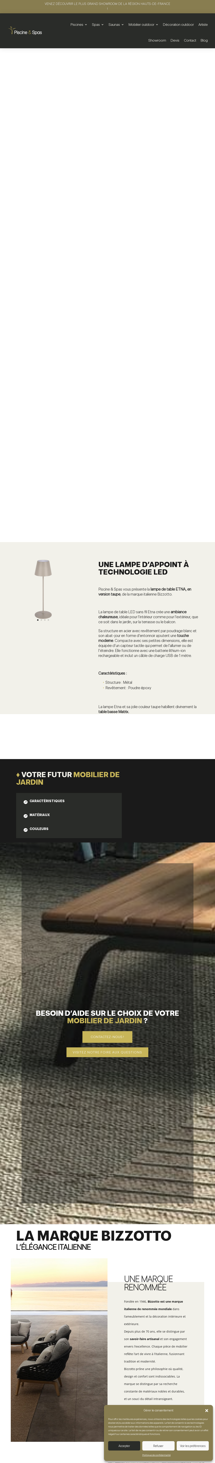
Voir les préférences (192, 1446)
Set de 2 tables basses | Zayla (42, 1406)
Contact (190, 40)
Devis (175, 40)
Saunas (114, 24)
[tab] (43, 478)
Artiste (203, 24)
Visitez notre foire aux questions (107, 729)
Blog (204, 40)
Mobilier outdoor (141, 24)
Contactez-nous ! (107, 714)
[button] (207, 1410)
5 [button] (205, 1390)
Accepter (124, 1446)
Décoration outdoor (178, 24)
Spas (96, 24)
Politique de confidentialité (156, 1455)
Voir (42, 1424)
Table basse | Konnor (107, 1400)
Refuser (158, 1446)
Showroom (157, 40)
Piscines (77, 24)
